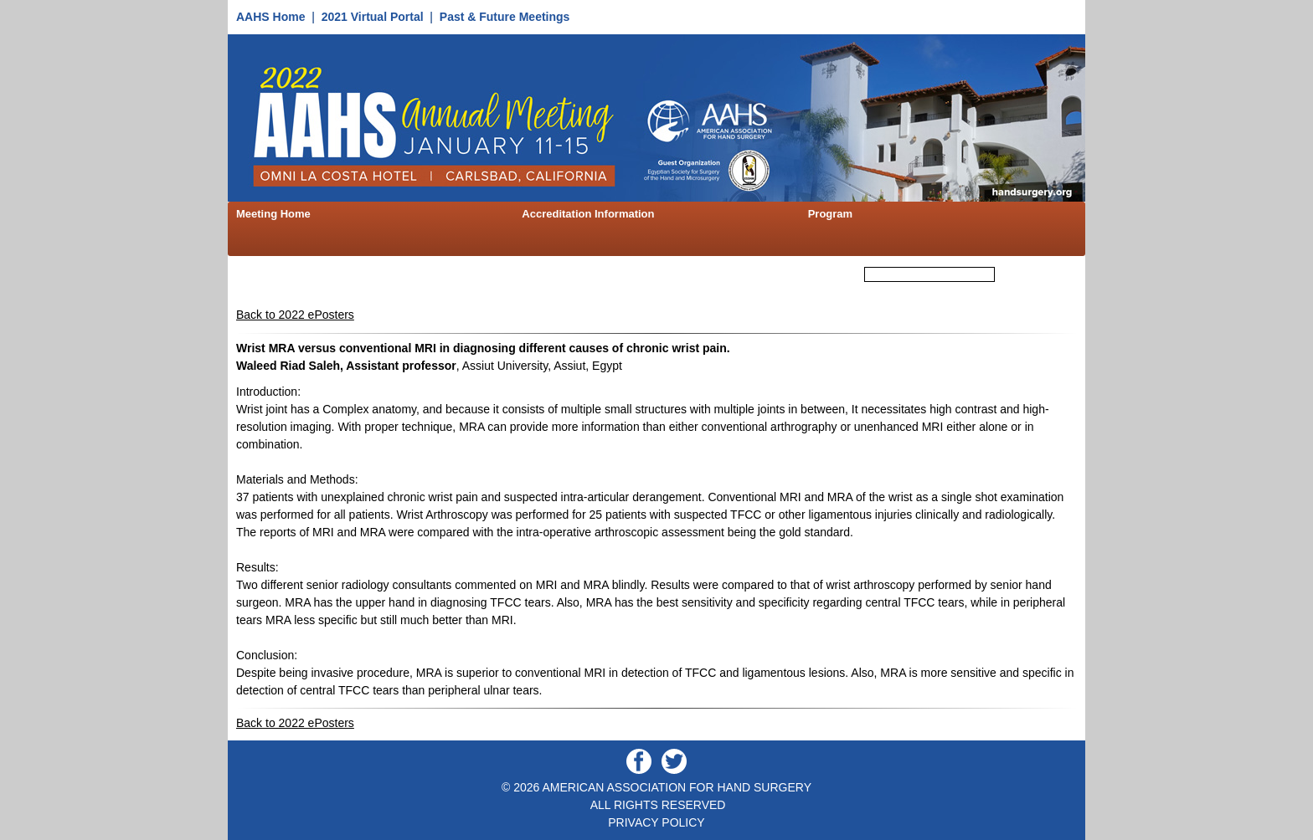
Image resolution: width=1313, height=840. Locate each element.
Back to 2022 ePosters (295, 314)
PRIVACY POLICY (656, 822)
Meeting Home (273, 213)
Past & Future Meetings (505, 16)
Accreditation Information (588, 213)
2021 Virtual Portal (373, 16)
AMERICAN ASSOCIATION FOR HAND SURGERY (676, 787)
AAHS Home (270, 16)
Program (830, 213)
